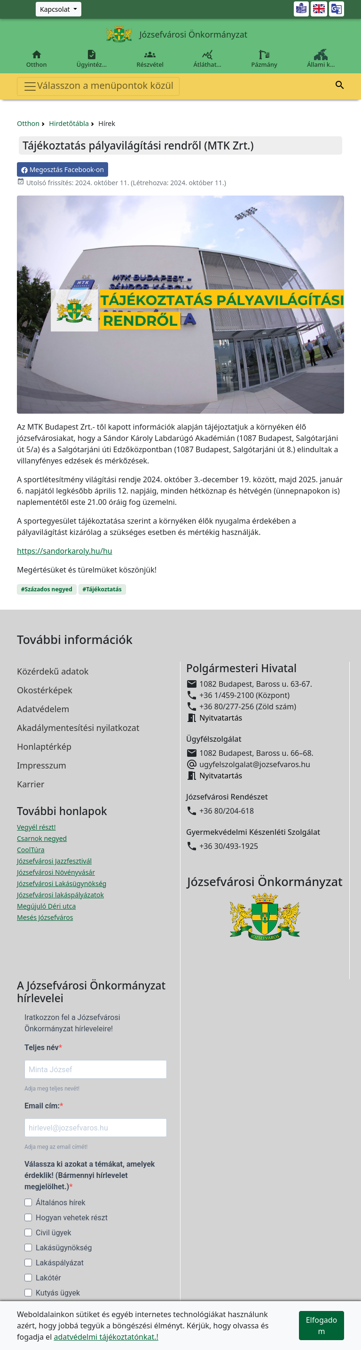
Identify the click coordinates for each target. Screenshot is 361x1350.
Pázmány (264, 59)
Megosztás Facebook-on (62, 169)
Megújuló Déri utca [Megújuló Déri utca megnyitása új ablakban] (46, 906)
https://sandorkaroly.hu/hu (64, 551)
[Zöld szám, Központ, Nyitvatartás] (58, 9)
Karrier (30, 784)
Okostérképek (44, 690)
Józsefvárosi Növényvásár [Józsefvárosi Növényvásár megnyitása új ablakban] (56, 872)
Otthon (36, 59)
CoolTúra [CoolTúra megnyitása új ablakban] (31, 849)
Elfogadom (321, 1325)
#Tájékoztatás (102, 589)
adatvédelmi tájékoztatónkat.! (106, 1337)
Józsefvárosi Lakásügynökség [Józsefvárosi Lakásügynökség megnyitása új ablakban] (61, 883)
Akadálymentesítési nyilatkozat (78, 727)
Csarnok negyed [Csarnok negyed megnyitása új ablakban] (42, 838)
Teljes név (41, 1047)
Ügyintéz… (91, 59)
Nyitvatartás (220, 718)
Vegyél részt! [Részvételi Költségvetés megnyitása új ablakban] (36, 827)
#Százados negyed (46, 589)
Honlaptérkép (44, 746)
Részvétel (150, 59)
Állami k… (321, 59)
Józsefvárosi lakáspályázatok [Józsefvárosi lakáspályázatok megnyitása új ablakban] (60, 894)
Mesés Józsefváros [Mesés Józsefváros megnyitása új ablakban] (45, 917)
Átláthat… (207, 59)
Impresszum (41, 765)
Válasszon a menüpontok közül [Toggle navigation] (98, 86)
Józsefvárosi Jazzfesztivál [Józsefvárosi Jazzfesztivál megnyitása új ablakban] (54, 860)
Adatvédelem (43, 708)
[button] (340, 86)
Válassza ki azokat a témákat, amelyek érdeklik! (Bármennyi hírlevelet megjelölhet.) (89, 1175)
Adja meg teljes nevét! (51, 1088)
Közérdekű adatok (52, 671)
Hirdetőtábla (69, 123)
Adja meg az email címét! (55, 1147)
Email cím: (42, 1105)
